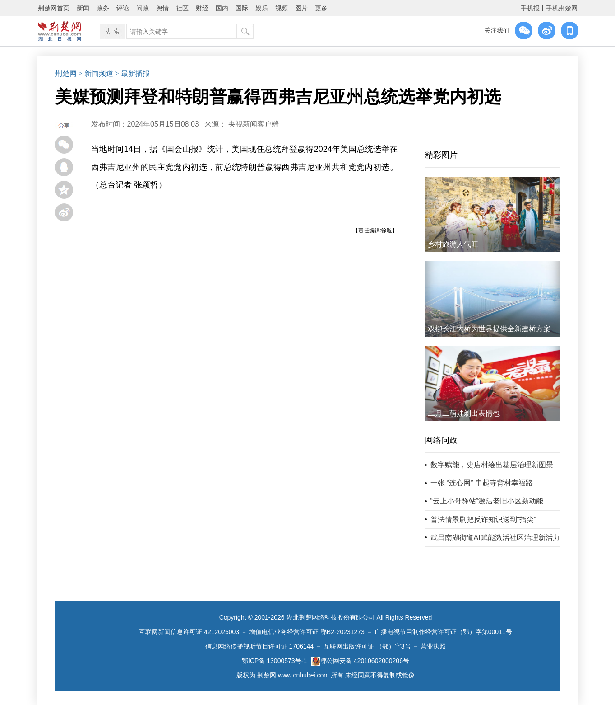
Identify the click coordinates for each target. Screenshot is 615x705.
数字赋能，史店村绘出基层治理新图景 (491, 465)
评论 (122, 8)
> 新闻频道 (96, 73)
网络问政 (441, 440)
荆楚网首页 (53, 8)
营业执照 (433, 646)
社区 (182, 8)
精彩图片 (441, 155)
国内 (222, 8)
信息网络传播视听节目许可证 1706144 (259, 646)
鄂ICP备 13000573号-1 (274, 660)
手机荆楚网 (562, 8)
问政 (142, 8)
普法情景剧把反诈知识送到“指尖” (483, 519)
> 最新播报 (132, 73)
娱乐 (261, 8)
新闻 (83, 8)
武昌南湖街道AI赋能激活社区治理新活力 (495, 537)
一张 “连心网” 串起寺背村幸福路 (481, 483)
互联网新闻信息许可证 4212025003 (189, 631)
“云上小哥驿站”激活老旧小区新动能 (487, 501)
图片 (301, 8)
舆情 (162, 8)
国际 (242, 8)
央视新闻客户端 (253, 124)
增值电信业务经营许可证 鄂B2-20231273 (307, 631)
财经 (202, 8)
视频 (281, 8)
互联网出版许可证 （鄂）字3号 (367, 646)
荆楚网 (66, 73)
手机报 (530, 8)
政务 (103, 8)
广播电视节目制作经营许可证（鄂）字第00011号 (443, 631)
